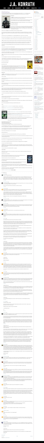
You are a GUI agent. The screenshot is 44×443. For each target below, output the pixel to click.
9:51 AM (4, 359)
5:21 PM (4, 342)
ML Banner (4, 218)
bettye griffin (4, 344)
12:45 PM (4, 211)
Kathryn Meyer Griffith (5, 375)
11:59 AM (4, 180)
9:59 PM (4, 354)
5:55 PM (4, 419)
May (36, 29)
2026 (35, 20)
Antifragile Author (5, 410)
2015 (35, 39)
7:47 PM (4, 295)
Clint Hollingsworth (5, 277)
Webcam (36, 33)
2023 (35, 22)
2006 (35, 48)
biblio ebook (4, 165)
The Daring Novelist (5, 356)
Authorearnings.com (27, 49)
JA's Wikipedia (36, 117)
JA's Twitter (36, 116)
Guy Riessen (4, 312)
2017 (35, 25)
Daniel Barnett (4, 188)
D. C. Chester (4, 301)
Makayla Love (4, 421)
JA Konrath (4, 271)
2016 (35, 26)
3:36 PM (4, 239)
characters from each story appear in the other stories (16, 114)
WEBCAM (24, 13)
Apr (36, 30)
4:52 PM (4, 404)
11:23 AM (4, 398)
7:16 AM (4, 385)
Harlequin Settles (37, 31)
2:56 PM (4, 366)
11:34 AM (4, 299)
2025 (35, 21)
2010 (35, 44)
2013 (35, 41)
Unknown (4, 396)
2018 (35, 24)
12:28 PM (4, 207)
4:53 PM (4, 408)
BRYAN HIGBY (5, 203)
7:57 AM (4, 394)
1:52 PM (4, 381)
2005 (35, 49)
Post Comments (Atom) (6, 437)
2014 (35, 40)
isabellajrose (4, 368)
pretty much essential (21, 66)
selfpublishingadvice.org (8, 50)
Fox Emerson (4, 387)
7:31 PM (4, 255)
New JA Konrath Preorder (38, 34)
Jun (36, 28)
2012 (35, 42)
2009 (35, 45)
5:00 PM (4, 323)
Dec (36, 27)
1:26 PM (4, 283)
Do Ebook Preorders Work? (38, 32)
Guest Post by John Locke (40, 96)
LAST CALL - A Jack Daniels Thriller (8, 109)
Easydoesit (4, 252)
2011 (35, 43)
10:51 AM (4, 275)
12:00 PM (4, 186)
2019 (35, 23)
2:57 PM (4, 433)
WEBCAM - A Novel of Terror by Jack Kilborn (9, 107)
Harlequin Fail (39, 71)
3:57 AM (4, 373)
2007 (35, 47)
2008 (35, 46)
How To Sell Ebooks (36, 92)
